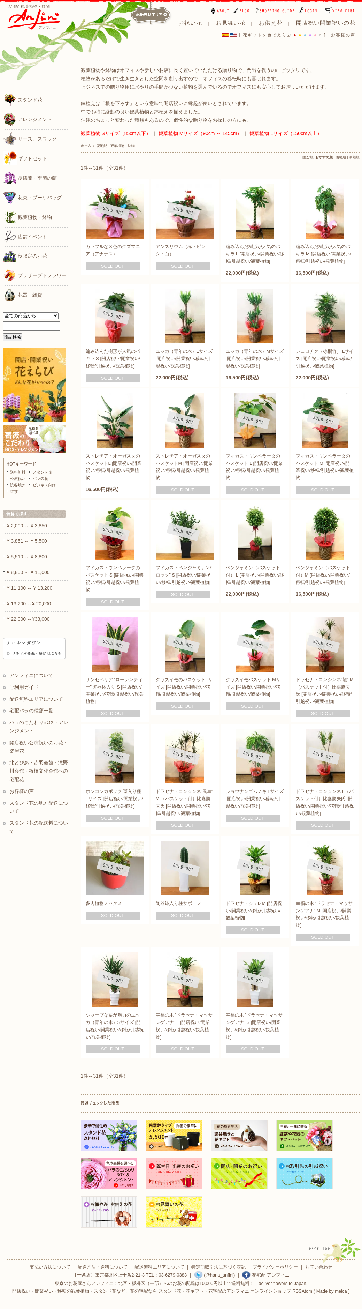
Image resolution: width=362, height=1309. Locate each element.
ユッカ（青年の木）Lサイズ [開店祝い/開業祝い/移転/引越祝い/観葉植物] (184, 359)
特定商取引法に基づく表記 (218, 1267)
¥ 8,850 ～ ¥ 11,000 (28, 572)
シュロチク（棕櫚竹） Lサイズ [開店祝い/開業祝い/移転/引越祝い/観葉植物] (325, 359)
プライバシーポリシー (275, 1267)
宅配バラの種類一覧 (31, 710)
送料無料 (17, 472)
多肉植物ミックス (104, 903)
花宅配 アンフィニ (265, 1275)
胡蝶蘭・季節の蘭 (30, 178)
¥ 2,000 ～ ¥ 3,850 (27, 525)
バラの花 (40, 478)
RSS (297, 1291)
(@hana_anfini (213, 1275)
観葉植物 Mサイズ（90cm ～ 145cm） (200, 133)
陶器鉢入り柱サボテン (178, 903)
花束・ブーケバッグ (32, 197)
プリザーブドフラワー (35, 275)
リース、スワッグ (30, 139)
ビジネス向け (44, 485)
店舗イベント (25, 236)
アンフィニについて (31, 675)
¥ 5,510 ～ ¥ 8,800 (27, 556)
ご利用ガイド (24, 687)
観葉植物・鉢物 (27, 217)
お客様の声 (343, 34)
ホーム (86, 146)
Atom (307, 1291)
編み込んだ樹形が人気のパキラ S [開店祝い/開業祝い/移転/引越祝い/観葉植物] (113, 359)
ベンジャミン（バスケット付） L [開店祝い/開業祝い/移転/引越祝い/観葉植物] (255, 575)
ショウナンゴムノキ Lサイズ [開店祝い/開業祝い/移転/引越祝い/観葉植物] (255, 799)
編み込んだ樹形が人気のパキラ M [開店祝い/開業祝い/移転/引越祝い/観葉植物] (323, 254)
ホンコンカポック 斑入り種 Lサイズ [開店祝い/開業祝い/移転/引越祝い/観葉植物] (114, 799)
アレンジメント (27, 119)
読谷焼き (17, 485)
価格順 (341, 157)
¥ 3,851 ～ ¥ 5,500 (27, 541)
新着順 (354, 157)
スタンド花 (23, 99)
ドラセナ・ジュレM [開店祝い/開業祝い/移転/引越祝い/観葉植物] (254, 911)
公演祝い (17, 478)
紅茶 (14, 492)
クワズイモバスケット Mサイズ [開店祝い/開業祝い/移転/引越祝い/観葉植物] (253, 687)
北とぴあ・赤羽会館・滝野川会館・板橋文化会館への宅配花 (38, 771)
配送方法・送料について (103, 1267)
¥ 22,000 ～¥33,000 (28, 619)
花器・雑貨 (23, 295)
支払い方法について (50, 1267)
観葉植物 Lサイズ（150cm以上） (285, 133)
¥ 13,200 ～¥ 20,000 (29, 604)
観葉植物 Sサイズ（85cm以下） (116, 133)
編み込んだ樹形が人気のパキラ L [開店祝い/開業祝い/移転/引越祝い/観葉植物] (255, 254)
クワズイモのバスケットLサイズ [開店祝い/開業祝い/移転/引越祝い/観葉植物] (184, 687)
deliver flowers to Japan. (283, 1283)
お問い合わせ (318, 1267)
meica (341, 1291)
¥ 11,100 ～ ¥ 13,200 (30, 588)
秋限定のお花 (25, 255)
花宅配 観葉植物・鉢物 (116, 146)
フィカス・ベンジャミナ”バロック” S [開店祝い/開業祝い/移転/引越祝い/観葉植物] (183, 575)
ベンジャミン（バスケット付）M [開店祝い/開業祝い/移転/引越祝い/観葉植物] (323, 575)
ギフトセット (25, 158)
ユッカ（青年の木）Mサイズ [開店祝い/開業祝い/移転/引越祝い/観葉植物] (255, 359)
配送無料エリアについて (36, 699)
